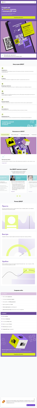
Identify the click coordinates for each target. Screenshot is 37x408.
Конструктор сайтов (5, 134)
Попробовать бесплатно (18, 17)
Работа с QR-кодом (14, 134)
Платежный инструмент (25, 134)
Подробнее (13, 191)
